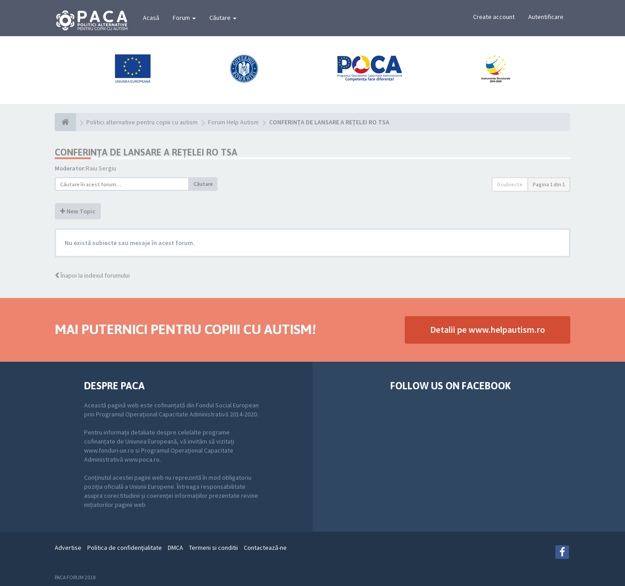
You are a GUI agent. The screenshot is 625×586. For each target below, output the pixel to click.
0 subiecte (510, 184)
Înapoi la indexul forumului (92, 275)
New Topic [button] (77, 211)
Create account (494, 17)
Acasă (151, 18)
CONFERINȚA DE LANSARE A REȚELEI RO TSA (146, 152)
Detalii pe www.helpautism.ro (487, 329)
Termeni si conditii (213, 547)
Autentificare (545, 17)
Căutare (223, 18)
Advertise (68, 547)
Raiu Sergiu (101, 168)
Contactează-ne (265, 547)
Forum (184, 18)
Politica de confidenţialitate (124, 547)
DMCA (175, 547)
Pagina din (549, 184)
